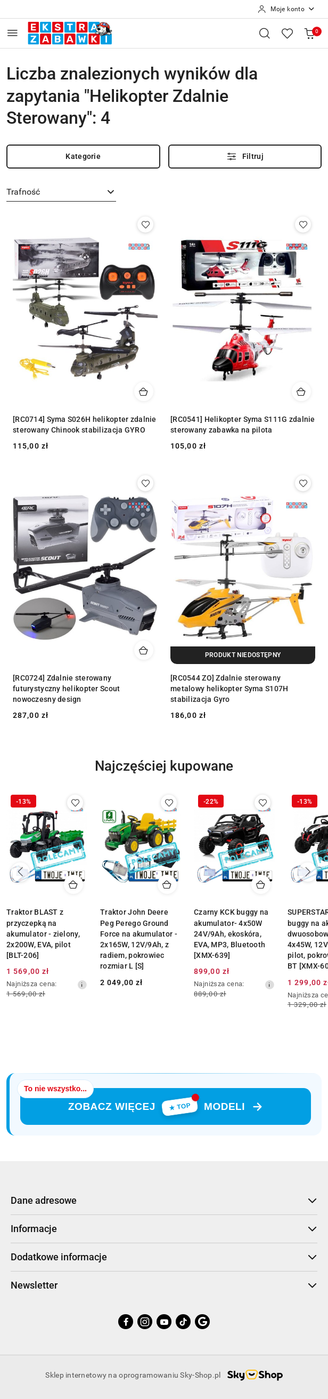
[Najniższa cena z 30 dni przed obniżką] (82, 984)
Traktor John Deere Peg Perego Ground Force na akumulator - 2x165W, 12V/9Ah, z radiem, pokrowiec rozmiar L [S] (138, 939)
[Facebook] (125, 1321)
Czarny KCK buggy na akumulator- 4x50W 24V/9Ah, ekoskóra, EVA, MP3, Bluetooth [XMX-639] (231, 934)
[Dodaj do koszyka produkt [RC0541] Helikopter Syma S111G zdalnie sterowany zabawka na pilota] (301, 391)
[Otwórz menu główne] (12, 33)
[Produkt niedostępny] (242, 655)
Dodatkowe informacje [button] (164, 1256)
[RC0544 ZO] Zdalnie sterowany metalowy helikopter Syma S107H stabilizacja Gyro (229, 689)
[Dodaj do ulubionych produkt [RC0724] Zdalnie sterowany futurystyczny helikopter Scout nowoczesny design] (145, 483)
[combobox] (61, 192)
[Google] (202, 1321)
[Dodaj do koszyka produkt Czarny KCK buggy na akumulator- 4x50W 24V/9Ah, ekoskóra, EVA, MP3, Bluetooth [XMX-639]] (260, 884)
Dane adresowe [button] (164, 1200)
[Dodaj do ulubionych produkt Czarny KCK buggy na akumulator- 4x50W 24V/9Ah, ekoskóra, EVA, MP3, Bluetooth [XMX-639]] (262, 803)
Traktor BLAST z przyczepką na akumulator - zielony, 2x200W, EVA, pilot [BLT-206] (43, 934)
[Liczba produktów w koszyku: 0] (309, 33)
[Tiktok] (183, 1321)
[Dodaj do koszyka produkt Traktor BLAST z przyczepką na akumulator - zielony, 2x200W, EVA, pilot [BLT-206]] (73, 884)
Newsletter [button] (164, 1285)
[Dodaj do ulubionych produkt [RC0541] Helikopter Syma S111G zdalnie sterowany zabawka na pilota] (303, 225)
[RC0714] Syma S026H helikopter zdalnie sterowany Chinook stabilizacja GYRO (85, 424)
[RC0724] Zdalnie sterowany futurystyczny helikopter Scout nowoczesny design (66, 689)
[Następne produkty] (307, 872)
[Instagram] (144, 1321)
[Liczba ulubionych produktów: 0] (287, 33)
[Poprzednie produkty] (20, 872)
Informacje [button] (164, 1228)
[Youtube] (164, 1321)
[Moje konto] (286, 9)
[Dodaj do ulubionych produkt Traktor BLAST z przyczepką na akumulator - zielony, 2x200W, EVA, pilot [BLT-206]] (75, 803)
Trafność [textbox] (23, 192)
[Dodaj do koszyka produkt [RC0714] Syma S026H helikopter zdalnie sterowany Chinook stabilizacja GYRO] (143, 391)
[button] (164, 773)
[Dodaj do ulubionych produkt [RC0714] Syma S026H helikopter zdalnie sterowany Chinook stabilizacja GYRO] (145, 225)
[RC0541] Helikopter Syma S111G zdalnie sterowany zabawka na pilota (242, 424)
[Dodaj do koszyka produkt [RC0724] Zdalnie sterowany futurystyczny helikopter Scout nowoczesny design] (143, 650)
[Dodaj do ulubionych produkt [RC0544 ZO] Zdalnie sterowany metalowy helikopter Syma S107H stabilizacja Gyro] (303, 483)
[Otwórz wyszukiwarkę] (264, 33)
